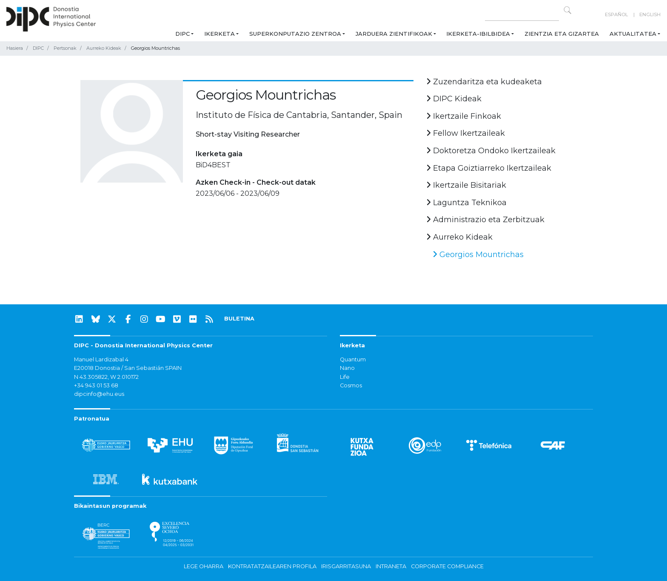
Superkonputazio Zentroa (295, 33)
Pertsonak (65, 48)
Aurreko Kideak (103, 48)
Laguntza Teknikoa (466, 202)
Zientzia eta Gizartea (561, 33)
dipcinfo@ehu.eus (99, 394)
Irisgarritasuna (346, 566)
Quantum (353, 359)
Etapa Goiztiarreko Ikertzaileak (488, 168)
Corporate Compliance (447, 566)
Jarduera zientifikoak (394, 33)
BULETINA (239, 318)
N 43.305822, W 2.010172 (106, 377)
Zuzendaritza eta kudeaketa (484, 81)
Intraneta (391, 566)
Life (345, 377)
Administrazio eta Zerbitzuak (485, 219)
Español (616, 14)
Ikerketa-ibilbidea (478, 33)
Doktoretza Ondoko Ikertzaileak (491, 150)
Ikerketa (219, 33)
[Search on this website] (522, 15)
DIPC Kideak (454, 98)
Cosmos (351, 385)
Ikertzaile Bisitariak (466, 185)
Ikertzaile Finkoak (463, 116)
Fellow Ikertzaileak (465, 133)
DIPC (182, 33)
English (650, 14)
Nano (347, 368)
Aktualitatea (633, 33)
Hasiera (14, 48)
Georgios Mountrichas (478, 254)
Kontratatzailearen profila (272, 566)
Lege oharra (203, 566)
